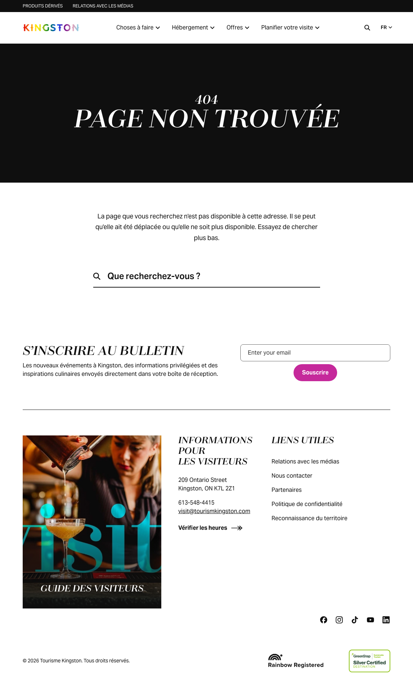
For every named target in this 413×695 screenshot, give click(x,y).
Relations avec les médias (103, 6)
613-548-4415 (196, 502)
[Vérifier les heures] (211, 527)
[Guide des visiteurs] (92, 521)
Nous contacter (299, 475)
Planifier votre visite (291, 27)
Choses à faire (139, 27)
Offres (239, 27)
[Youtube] (370, 620)
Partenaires (294, 490)
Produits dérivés (43, 6)
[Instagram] (339, 620)
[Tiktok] (355, 620)
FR (387, 27)
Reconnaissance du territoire (317, 518)
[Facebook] (323, 620)
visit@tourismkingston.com (214, 511)
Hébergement (194, 27)
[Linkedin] (386, 620)
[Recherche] (367, 28)
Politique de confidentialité (314, 504)
